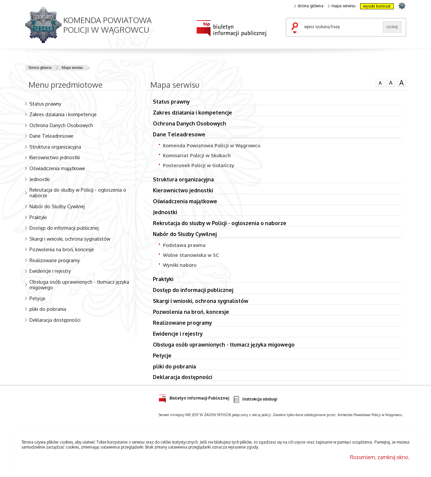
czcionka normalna (380, 82)
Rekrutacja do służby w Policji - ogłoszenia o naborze (77, 192)
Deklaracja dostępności (54, 320)
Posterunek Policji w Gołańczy (198, 165)
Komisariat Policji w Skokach (197, 155)
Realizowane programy (54, 260)
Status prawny (45, 104)
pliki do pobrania (47, 309)
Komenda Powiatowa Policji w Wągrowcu (212, 145)
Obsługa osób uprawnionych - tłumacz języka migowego (79, 284)
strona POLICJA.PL (402, 5)
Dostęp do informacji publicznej (64, 228)
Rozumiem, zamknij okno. (379, 457)
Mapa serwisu (72, 67)
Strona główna (40, 67)
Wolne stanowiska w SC (191, 255)
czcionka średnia (390, 82)
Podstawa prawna (184, 245)
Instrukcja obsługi (255, 399)
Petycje (37, 298)
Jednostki (39, 179)
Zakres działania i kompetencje (63, 114)
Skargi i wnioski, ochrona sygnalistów (69, 239)
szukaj (296, 28)
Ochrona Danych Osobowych (61, 125)
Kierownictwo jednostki (54, 157)
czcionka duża (401, 82)
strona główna (308, 6)
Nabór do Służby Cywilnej (57, 206)
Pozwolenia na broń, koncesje (61, 249)
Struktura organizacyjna (55, 147)
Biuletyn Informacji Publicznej (194, 397)
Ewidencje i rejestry (50, 271)
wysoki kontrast (377, 6)
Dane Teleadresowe (51, 136)
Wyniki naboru (180, 265)
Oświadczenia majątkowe (57, 168)
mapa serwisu (342, 6)
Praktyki (38, 217)
